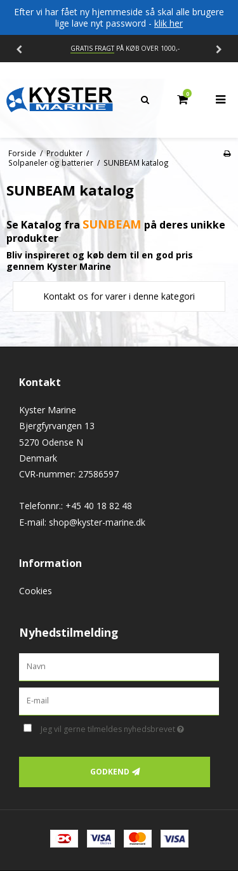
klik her (168, 23)
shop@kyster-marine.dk (97, 522)
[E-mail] (119, 700)
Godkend (109, 771)
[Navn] (119, 666)
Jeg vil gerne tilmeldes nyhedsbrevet (118, 727)
